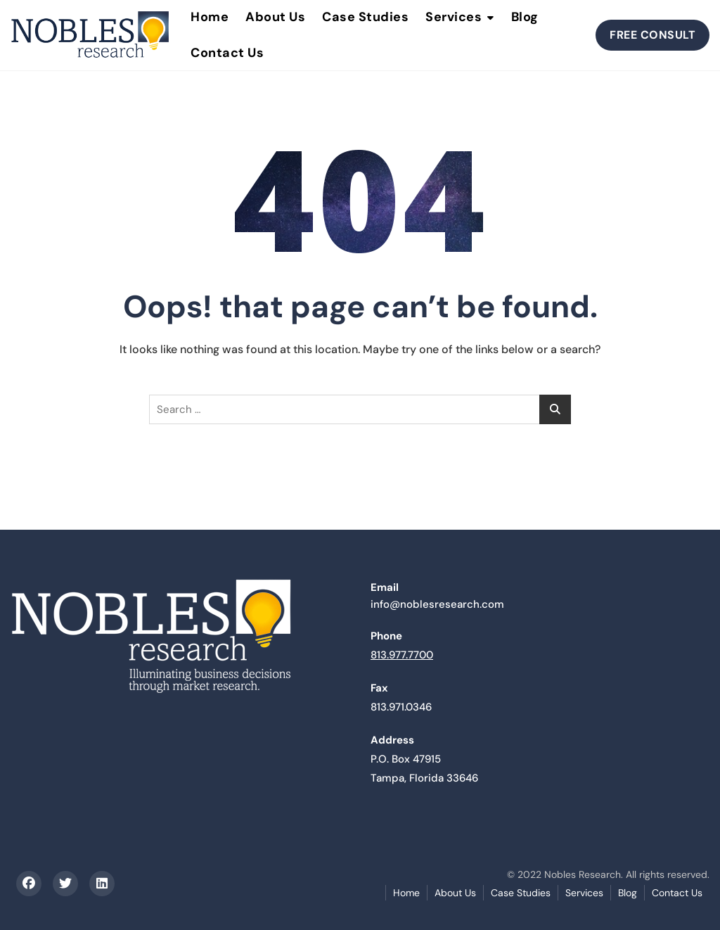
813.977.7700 (402, 655)
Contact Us (227, 52)
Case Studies (521, 892)
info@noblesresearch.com (437, 604)
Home (406, 892)
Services (584, 892)
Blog (627, 892)
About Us (455, 892)
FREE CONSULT (652, 34)
